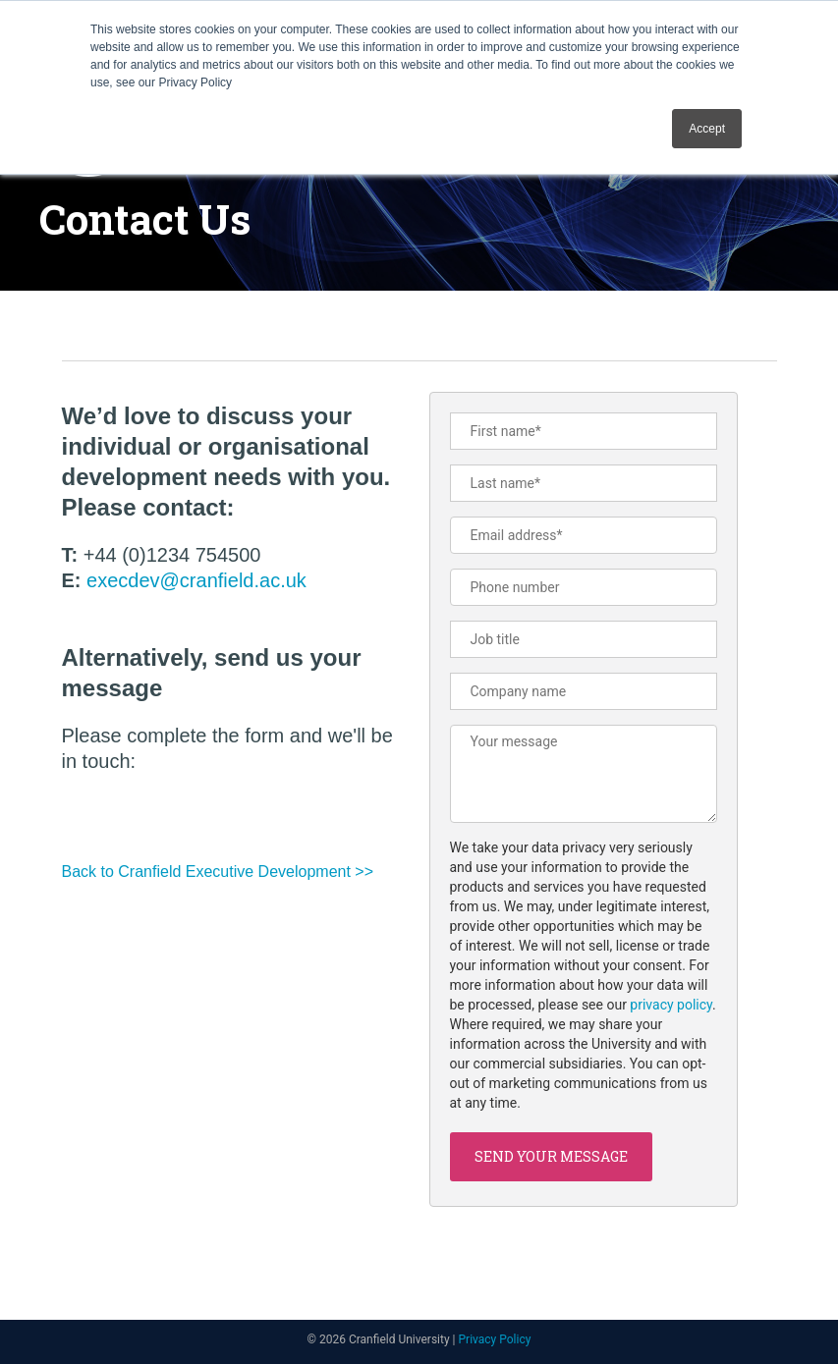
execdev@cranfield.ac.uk (196, 580)
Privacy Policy (495, 1339)
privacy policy (671, 1004)
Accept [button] (707, 129)
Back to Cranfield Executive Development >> (218, 871)
